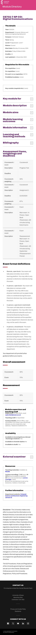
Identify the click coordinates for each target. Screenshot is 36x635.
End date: (8, 51)
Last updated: (10, 57)
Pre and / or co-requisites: (14, 74)
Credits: (8, 54)
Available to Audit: (11, 444)
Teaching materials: (12, 470)
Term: (7, 40)
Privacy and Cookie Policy (18, 609)
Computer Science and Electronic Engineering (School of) (16, 495)
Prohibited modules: (12, 77)
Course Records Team (25, 588)
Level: (7, 42)
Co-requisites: (10, 71)
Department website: (12, 494)
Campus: (8, 37)
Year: (7, 29)
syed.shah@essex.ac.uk (13, 415)
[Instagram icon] (28, 623)
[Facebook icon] (8, 623)
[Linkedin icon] (23, 623)
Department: (9, 32)
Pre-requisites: (10, 68)
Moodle (7, 471)
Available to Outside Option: (15, 441)
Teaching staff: (10, 418)
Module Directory (12, 6)
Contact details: (11, 420)
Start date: (9, 48)
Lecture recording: (12, 474)
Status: (8, 45)
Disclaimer (18, 611)
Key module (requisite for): (14, 88)
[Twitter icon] (13, 623)
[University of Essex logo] (5, 2)
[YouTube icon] (18, 623)
